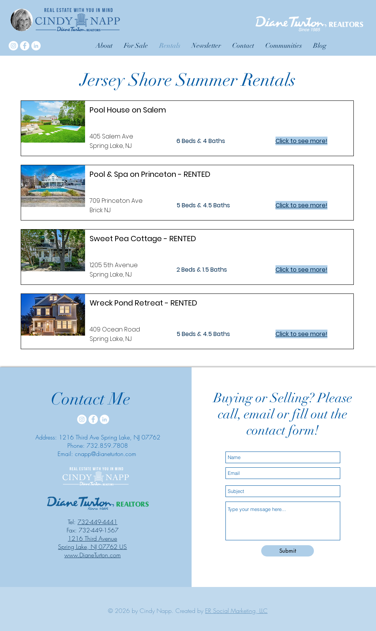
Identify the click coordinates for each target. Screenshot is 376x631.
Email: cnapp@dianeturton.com (97, 454)
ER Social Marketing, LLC (236, 611)
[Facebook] (24, 45)
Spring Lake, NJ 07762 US (92, 547)
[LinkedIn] (36, 45)
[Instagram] (13, 45)
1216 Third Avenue (92, 538)
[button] (283, 45)
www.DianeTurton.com (92, 555)
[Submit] (287, 550)
